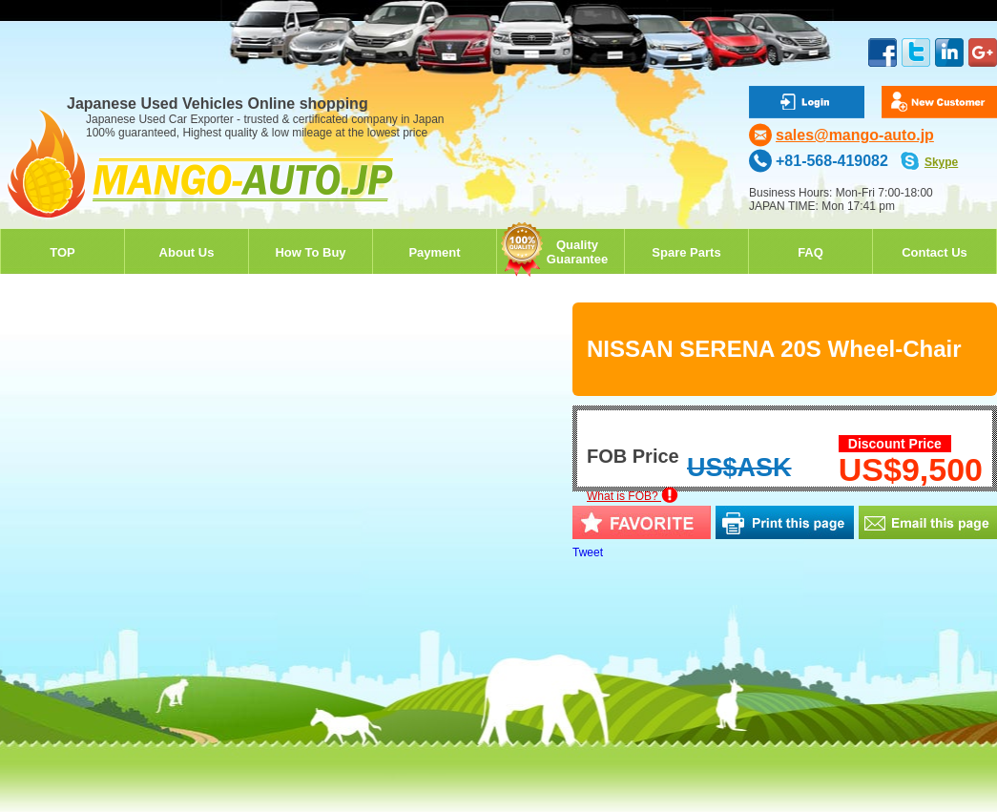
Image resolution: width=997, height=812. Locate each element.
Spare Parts (686, 252)
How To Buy (310, 252)
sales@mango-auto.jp (855, 135)
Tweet (587, 552)
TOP (62, 252)
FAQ (810, 252)
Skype (941, 162)
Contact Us (934, 252)
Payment (434, 252)
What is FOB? (632, 496)
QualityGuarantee (577, 252)
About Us (187, 252)
